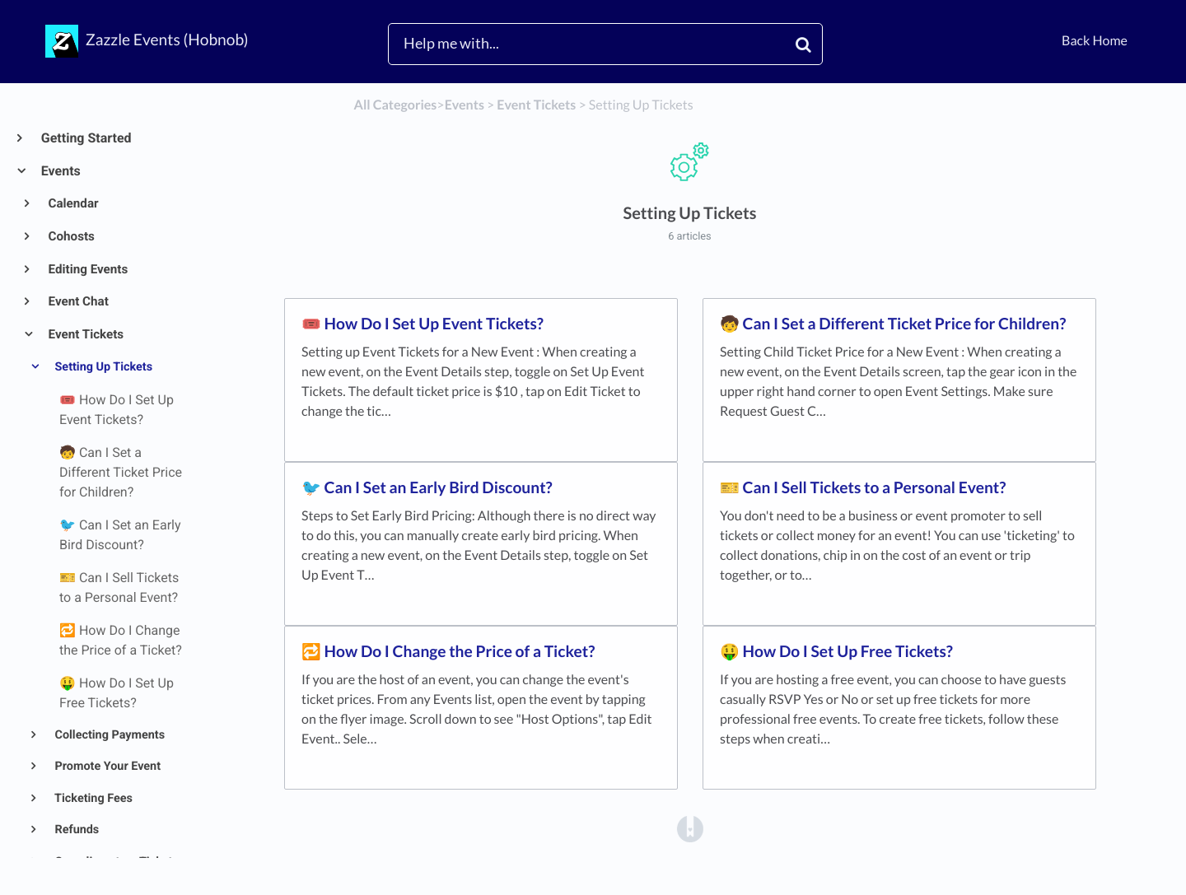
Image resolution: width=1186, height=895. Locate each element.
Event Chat (77, 301)
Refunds (75, 830)
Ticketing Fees (92, 798)
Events (60, 171)
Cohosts (70, 236)
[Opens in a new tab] (690, 829)
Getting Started (86, 138)
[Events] (464, 105)
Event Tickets (85, 334)
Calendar (72, 203)
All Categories (395, 105)
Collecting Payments (108, 735)
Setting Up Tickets (102, 367)
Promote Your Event (106, 766)
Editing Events (87, 269)
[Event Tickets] (536, 105)
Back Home (1095, 41)
